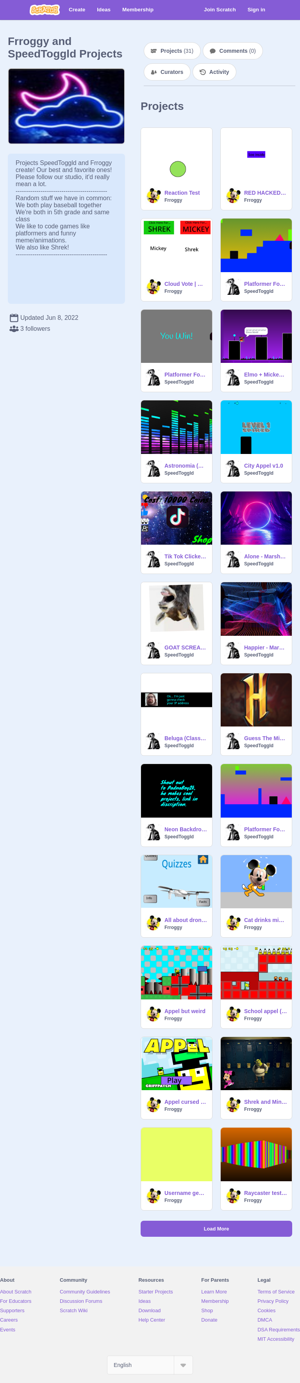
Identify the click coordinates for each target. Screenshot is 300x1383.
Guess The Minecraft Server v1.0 (265, 738)
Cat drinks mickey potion (265, 920)
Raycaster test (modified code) (265, 1193)
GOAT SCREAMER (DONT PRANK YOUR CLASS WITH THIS (185, 647)
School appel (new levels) (265, 1011)
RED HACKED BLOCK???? (265, 193)
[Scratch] (45, 10)
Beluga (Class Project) (185, 738)
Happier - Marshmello (265, 647)
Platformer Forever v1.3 (265, 829)
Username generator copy (185, 1193)
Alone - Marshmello (265, 556)
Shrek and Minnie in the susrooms (265, 1102)
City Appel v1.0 (263, 466)
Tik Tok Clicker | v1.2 (185, 556)
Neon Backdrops (185, 829)
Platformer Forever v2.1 (185, 374)
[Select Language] (150, 1365)
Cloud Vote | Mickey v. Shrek (185, 284)
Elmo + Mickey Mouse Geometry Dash (265, 374)
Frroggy (173, 200)
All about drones (185, 920)
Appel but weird (184, 1011)
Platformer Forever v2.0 (265, 284)
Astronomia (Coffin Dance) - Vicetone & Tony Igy (185, 466)
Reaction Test (182, 193)
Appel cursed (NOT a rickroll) (185, 1102)
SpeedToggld (258, 291)
